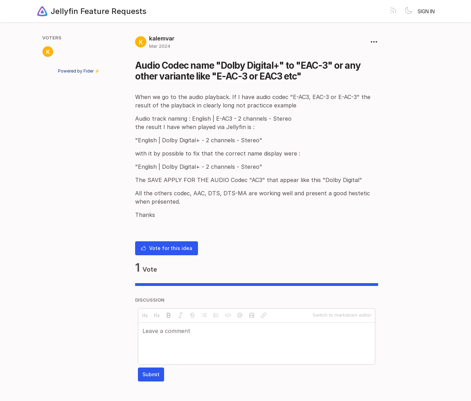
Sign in (426, 11)
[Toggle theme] (408, 11)
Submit (151, 374)
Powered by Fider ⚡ (79, 71)
